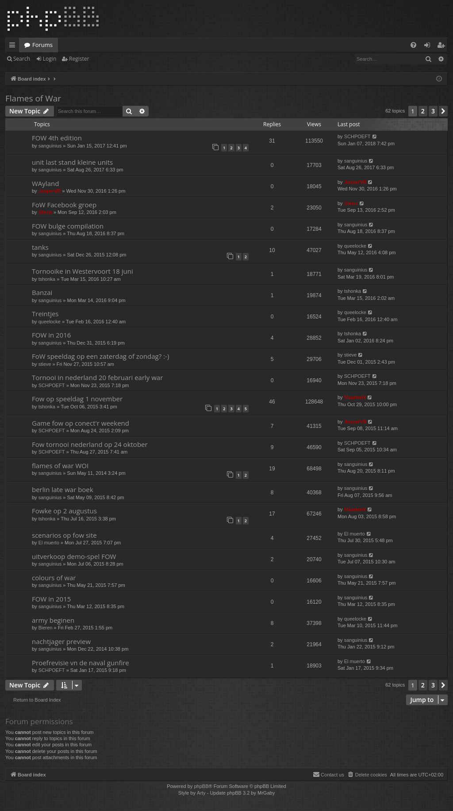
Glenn (45, 212)
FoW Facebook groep (64, 204)
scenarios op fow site (64, 535)
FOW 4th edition (57, 137)
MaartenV (355, 397)
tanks (40, 247)
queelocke (355, 245)
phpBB (201, 786)
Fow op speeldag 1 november (77, 398)
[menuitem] (413, 45)
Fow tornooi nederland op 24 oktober (90, 444)
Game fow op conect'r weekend (80, 423)
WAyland (45, 183)
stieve (44, 364)
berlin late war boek (62, 489)
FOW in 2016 (51, 334)
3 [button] (433, 111)
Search (21, 58)
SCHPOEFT (357, 136)
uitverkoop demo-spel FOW (74, 556)
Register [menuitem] (443, 46)
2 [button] (423, 111)
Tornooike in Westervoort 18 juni (82, 271)
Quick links (14, 46)
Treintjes (45, 313)
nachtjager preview (61, 641)
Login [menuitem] (429, 46)
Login (49, 58)
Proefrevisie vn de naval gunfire (80, 662)
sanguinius (50, 145)
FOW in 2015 (51, 598)
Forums (42, 45)
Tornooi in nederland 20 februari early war (97, 377)
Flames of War (33, 98)
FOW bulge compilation (68, 225)
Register (79, 58)
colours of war (54, 577)
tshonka (47, 279)
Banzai (42, 292)
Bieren (45, 627)
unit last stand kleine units (72, 162)
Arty (201, 792)
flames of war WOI (60, 465)
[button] (443, 111)
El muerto (48, 542)
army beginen (53, 620)
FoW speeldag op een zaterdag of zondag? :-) (100, 356)
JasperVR (49, 191)
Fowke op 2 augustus (64, 510)
